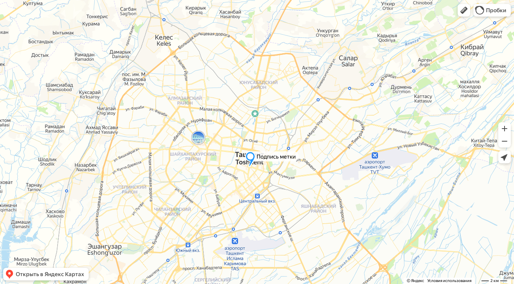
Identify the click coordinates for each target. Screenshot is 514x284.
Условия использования (449, 280)
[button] (464, 10)
